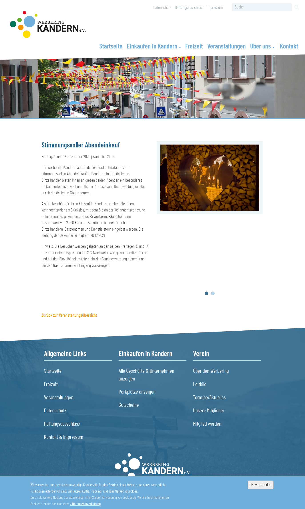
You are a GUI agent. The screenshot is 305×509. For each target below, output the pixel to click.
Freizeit (194, 46)
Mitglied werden (207, 424)
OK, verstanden (260, 488)
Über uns (262, 46)
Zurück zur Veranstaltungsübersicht (69, 315)
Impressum (215, 7)
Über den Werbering (211, 371)
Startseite (110, 46)
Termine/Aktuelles (209, 397)
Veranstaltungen (226, 46)
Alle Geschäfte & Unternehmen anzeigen (146, 374)
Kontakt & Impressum (63, 437)
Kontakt (289, 46)
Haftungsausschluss (189, 7)
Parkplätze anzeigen (137, 392)
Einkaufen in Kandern (154, 46)
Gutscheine (129, 405)
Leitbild (199, 384)
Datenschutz (162, 7)
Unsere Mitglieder (208, 410)
